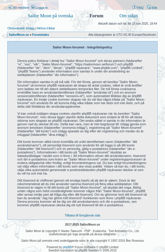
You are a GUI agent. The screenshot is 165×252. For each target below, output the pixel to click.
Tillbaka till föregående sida (82, 215)
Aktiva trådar (46, 28)
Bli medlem (19, 7)
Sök (152, 7)
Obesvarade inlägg (20, 28)
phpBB (67, 247)
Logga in (39, 7)
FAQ (138, 7)
